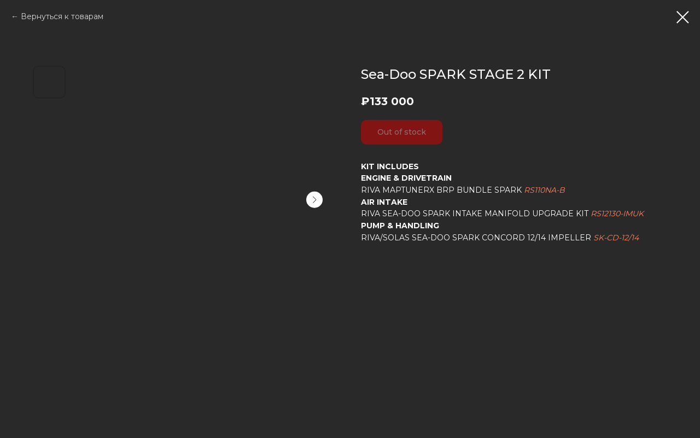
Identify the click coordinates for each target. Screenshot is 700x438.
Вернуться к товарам (62, 16)
